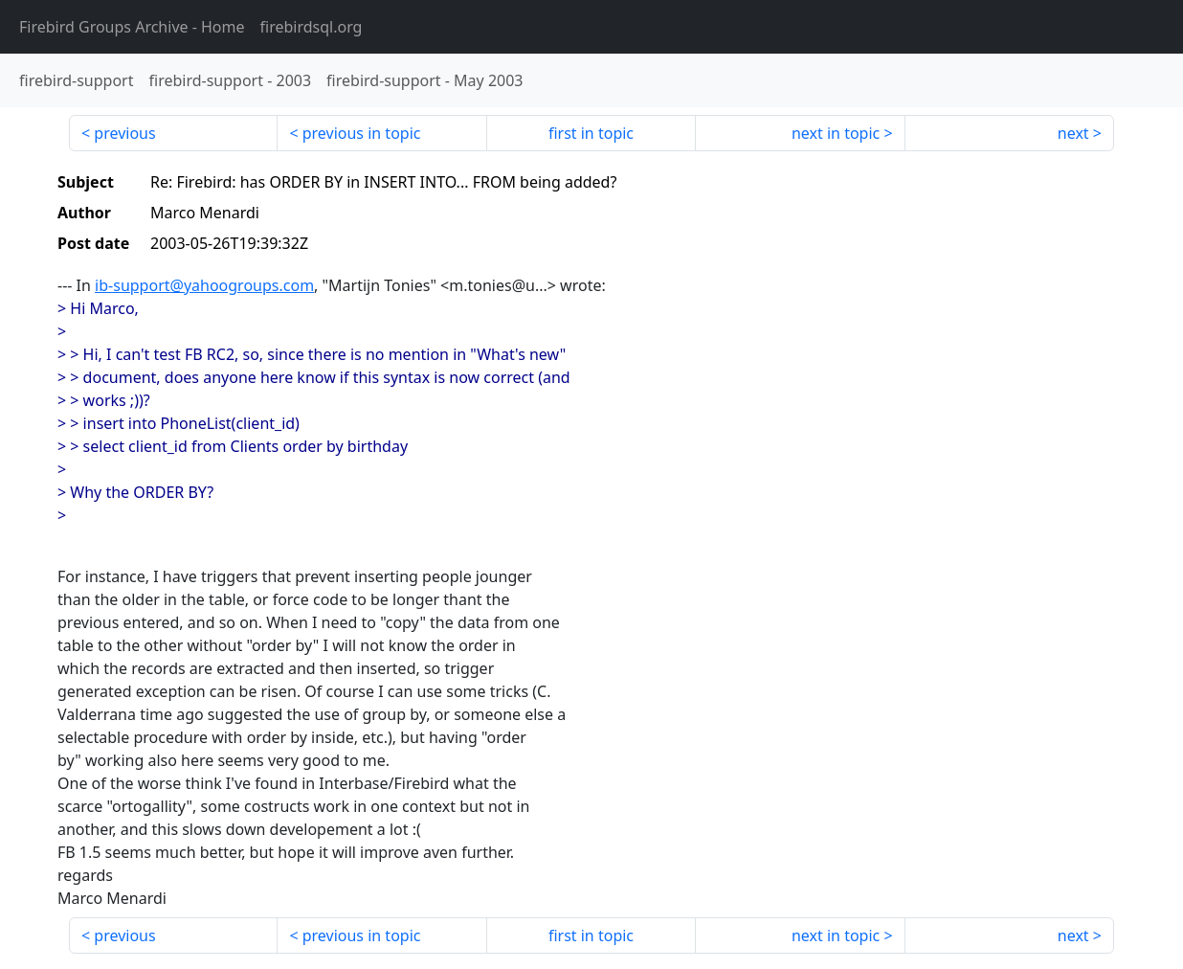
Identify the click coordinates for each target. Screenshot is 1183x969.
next (1073, 133)
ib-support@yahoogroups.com (204, 285)
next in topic (836, 133)
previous (124, 133)
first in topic (591, 133)
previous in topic (361, 133)
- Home (132, 26)
